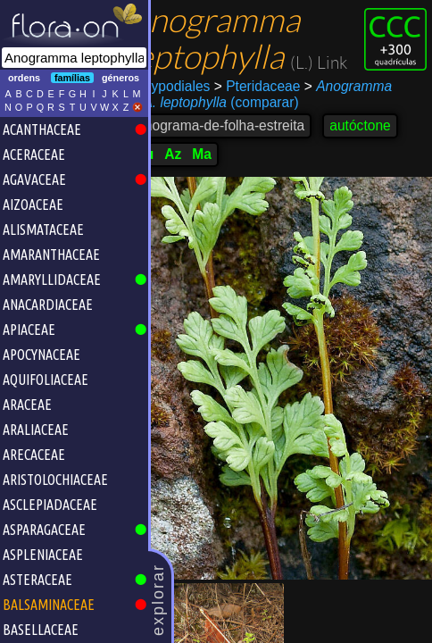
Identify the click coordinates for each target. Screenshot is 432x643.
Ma (227, 190)
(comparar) (241, 139)
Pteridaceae (283, 122)
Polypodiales (196, 122)
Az (198, 190)
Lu (170, 190)
